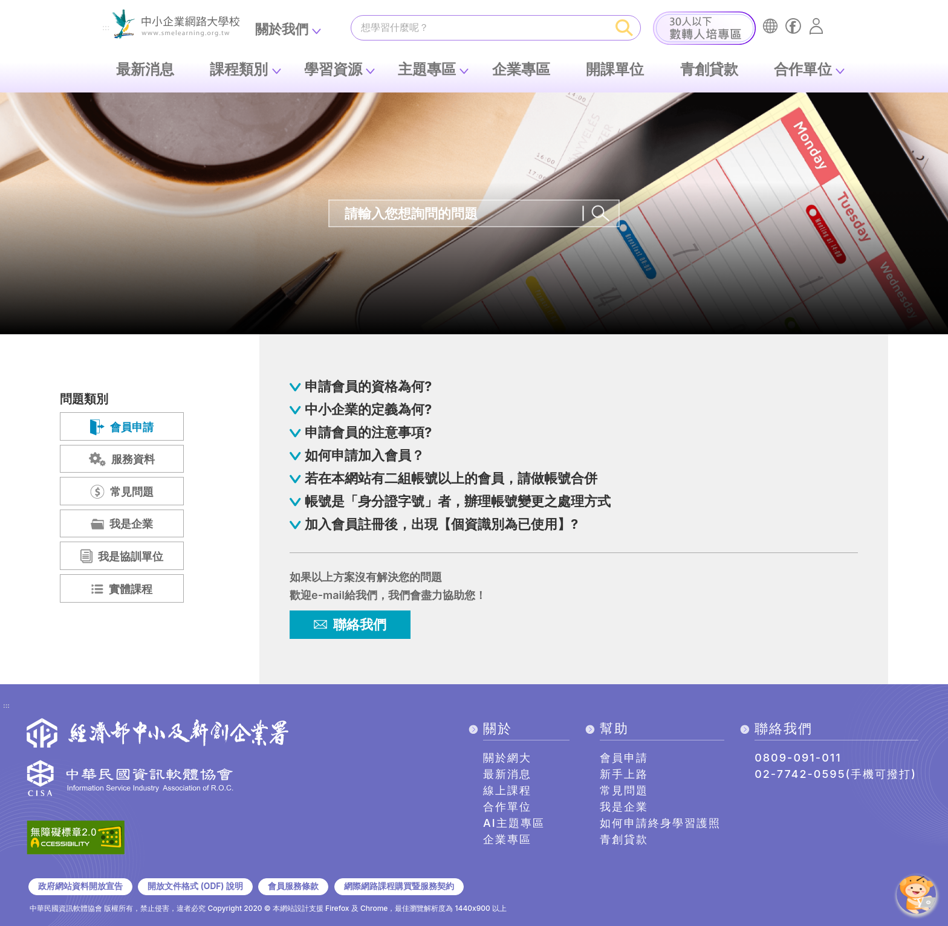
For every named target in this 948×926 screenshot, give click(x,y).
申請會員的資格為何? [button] (368, 386)
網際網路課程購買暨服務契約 (399, 886)
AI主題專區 (514, 823)
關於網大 (507, 757)
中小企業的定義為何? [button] (368, 409)
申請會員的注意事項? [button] (368, 432)
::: (105, 28)
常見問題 (624, 790)
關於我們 (281, 29)
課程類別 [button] (239, 69)
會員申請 (624, 757)
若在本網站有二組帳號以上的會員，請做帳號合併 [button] (451, 478)
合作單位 (803, 69)
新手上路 (624, 774)
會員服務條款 (293, 886)
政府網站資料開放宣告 (80, 886)
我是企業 (624, 806)
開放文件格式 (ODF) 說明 (195, 886)
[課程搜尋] (480, 27)
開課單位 (615, 69)
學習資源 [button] (333, 69)
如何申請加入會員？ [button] (364, 455)
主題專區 (427, 69)
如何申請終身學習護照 (660, 823)
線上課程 (507, 790)
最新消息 (145, 69)
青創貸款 (709, 69)
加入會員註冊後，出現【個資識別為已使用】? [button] (441, 524)
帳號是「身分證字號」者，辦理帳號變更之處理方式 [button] (458, 501)
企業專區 (521, 69)
